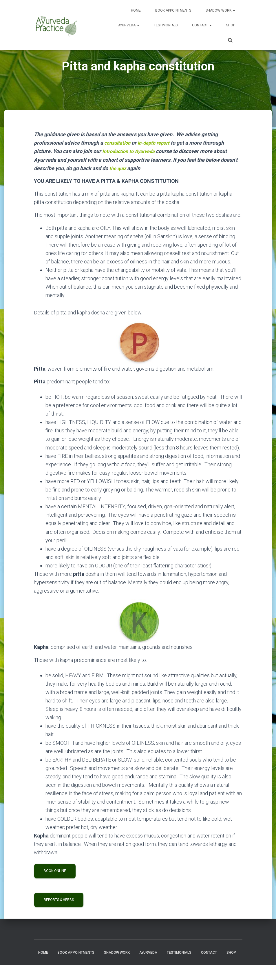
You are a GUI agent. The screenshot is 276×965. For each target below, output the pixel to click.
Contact (202, 25)
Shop (230, 25)
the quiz (118, 168)
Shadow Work (220, 10)
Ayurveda (128, 25)
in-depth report (158, 143)
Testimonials (166, 25)
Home (136, 10)
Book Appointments (173, 10)
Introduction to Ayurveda (131, 151)
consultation (118, 143)
